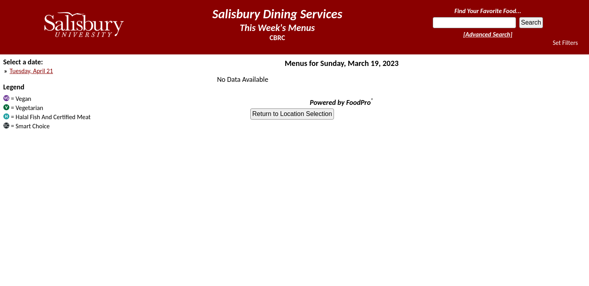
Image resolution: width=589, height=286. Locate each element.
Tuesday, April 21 (31, 71)
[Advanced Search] (487, 34)
